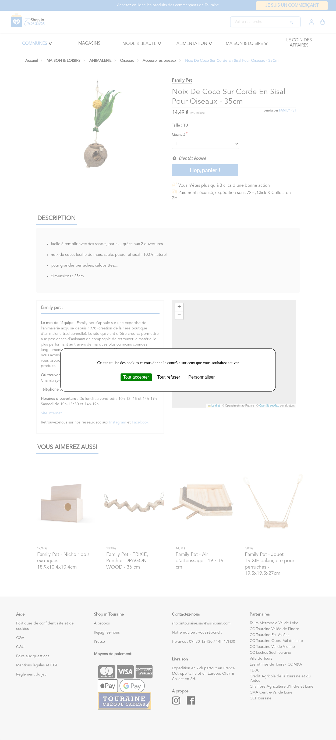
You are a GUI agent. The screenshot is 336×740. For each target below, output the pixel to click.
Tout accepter (136, 377)
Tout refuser (168, 377)
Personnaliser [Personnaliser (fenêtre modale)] (201, 377)
